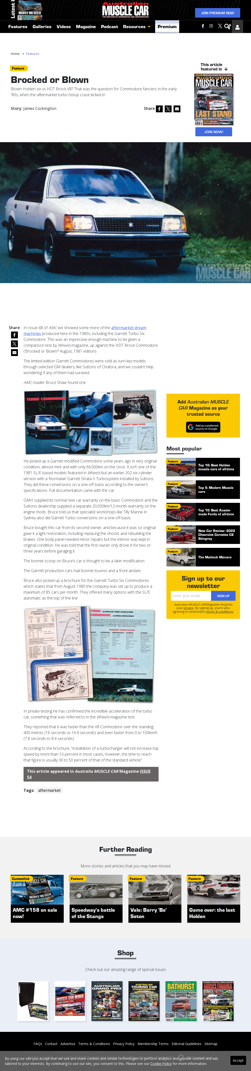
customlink (20, 878)
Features (17, 42)
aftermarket (49, 790)
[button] (150, 42)
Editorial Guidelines (186, 1043)
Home (15, 53)
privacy (189, 608)
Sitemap (210, 1043)
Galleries (42, 42)
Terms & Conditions (94, 1043)
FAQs (38, 1043)
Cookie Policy (161, 1063)
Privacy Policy (124, 1043)
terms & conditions (219, 611)
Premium (167, 42)
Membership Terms (153, 1043)
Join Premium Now (217, 19)
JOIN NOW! (214, 131)
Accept (238, 1060)
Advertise (68, 1043)
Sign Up (223, 595)
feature (18, 68)
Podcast (109, 42)
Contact (51, 1043)
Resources (134, 42)
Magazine (86, 42)
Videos (64, 42)
